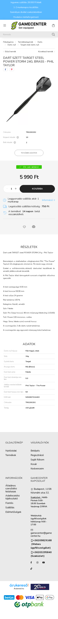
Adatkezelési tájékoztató (12, 497)
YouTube (44, 562)
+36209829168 (42, 540)
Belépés (35, 450)
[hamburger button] (5, 25)
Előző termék (10, 51)
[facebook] (5, 69)
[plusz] (15, 189)
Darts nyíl (12, 45)
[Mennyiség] (11, 189)
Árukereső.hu (19, 589)
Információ (47, 200)
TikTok (31, 569)
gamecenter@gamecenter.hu (41, 534)
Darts (40, 42)
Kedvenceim (37, 468)
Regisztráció (37, 455)
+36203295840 (41, 552)
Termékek (10, 455)
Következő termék (45, 51)
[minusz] (7, 189)
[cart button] (53, 25)
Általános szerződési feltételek (11, 488)
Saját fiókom (37, 459)
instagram (37, 562)
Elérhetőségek (13, 512)
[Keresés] (29, 34)
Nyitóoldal (11, 450)
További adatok (29, 153)
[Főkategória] (8, 42)
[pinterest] (11, 69)
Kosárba (37, 188)
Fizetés (9, 503)
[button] (24, 227)
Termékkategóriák (25, 42)
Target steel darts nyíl (29, 45)
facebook (31, 562)
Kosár (34, 464)
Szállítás (9, 507)
